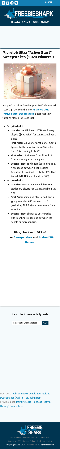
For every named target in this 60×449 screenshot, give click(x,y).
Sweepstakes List (30, 438)
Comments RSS (14, 441)
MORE (45, 22)
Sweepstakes (23, 237)
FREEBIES (15, 22)
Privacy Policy (29, 441)
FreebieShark (31, 445)
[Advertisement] (30, 35)
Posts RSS (44, 438)
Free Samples (15, 438)
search (46, 2)
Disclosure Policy (44, 441)
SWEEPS (26, 22)
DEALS (36, 22)
